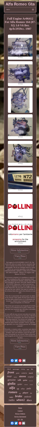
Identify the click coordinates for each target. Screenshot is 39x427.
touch (31, 373)
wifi (19, 380)
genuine (12, 379)
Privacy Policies (20, 414)
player (25, 392)
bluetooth (31, 380)
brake (18, 396)
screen (31, 384)
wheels (26, 384)
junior (15, 377)
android (27, 396)
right (28, 369)
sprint (25, 380)
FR (22, 419)
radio (12, 400)
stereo (22, 376)
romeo (12, 392)
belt (20, 393)
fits (32, 369)
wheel (21, 400)
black (9, 369)
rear (9, 376)
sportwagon (16, 369)
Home (20, 408)
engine (11, 397)
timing (23, 369)
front (11, 372)
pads (29, 388)
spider (19, 384)
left (18, 389)
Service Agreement (20, 416)
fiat (31, 393)
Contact (20, 411)
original (30, 377)
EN (19, 419)
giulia (11, 383)
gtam (17, 373)
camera (24, 373)
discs (29, 400)
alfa (12, 388)
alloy (23, 389)
